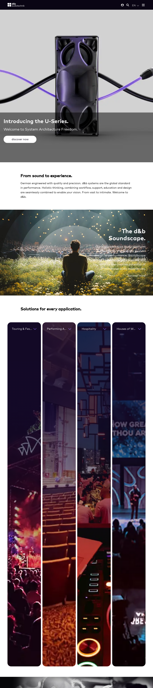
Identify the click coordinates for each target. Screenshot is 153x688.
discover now (20, 139)
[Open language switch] (135, 5)
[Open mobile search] (128, 5)
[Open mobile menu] (143, 5)
